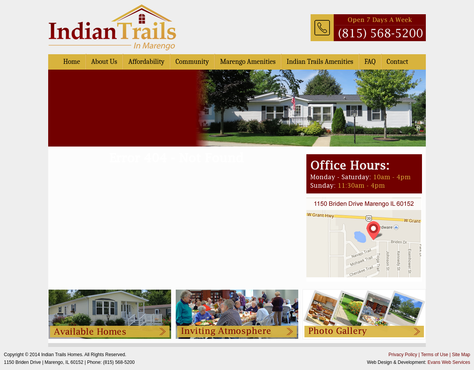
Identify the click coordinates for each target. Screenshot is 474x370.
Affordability (146, 62)
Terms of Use (434, 354)
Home (71, 62)
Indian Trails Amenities (320, 62)
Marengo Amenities (248, 62)
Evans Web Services (449, 362)
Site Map (461, 354)
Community (192, 62)
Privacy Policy (402, 354)
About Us (104, 62)
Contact (397, 62)
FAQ (369, 62)
